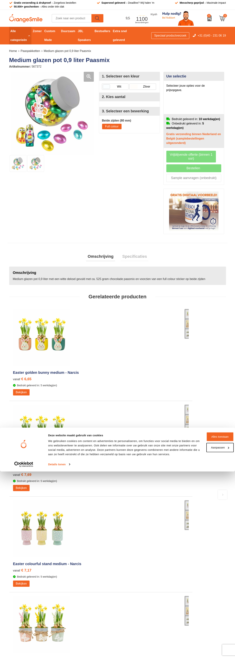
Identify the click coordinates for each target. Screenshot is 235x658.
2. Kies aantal (113, 97)
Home (13, 51)
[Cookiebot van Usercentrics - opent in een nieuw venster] (24, 651)
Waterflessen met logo (136, 560)
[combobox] (72, 18)
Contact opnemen (187, 576)
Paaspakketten (30, 51)
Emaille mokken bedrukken (86, 576)
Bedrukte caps (131, 576)
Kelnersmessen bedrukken (85, 548)
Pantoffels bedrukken (82, 560)
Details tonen (57, 650)
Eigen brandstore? (188, 587)
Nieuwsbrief (183, 582)
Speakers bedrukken (135, 571)
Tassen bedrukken (134, 548)
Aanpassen (204, 629)
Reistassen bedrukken (82, 565)
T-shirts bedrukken (134, 554)
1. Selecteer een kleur (121, 76)
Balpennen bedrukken (136, 582)
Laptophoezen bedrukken (85, 571)
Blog (179, 593)
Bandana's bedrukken (82, 554)
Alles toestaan (204, 618)
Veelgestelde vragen (189, 565)
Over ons (182, 548)
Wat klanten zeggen (189, 554)
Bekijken (21, 399)
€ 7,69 (76, 386)
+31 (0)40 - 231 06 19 (212, 35)
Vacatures (182, 560)
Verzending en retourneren (193, 571)
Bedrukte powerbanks (136, 565)
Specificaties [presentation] (133, 257)
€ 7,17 (130, 386)
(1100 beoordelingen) (48, 477)
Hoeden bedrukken (80, 582)
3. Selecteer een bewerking (125, 111)
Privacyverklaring (187, 604)
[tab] (102, 257)
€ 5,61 (185, 386)
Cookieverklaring (187, 599)
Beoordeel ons (46, 484)
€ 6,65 (22, 386)
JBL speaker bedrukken (137, 587)
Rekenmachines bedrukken (86, 587)
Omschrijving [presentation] (102, 257)
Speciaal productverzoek (170, 35)
